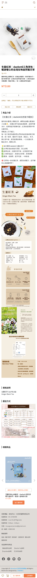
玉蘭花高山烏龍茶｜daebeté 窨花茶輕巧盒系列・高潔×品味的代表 (18, 495)
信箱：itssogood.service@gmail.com (13, 526)
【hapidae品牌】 (6, 551)
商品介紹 (7, 107)
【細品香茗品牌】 (7, 548)
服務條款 (4, 540)
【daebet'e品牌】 (19, 548)
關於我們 (8, 537)
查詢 (2, 537)
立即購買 (30, 576)
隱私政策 (27, 537)
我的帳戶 (14, 537)
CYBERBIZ (20, 570)
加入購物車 (16, 576)
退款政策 (21, 537)
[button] (34, 480)
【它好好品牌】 (18, 551)
